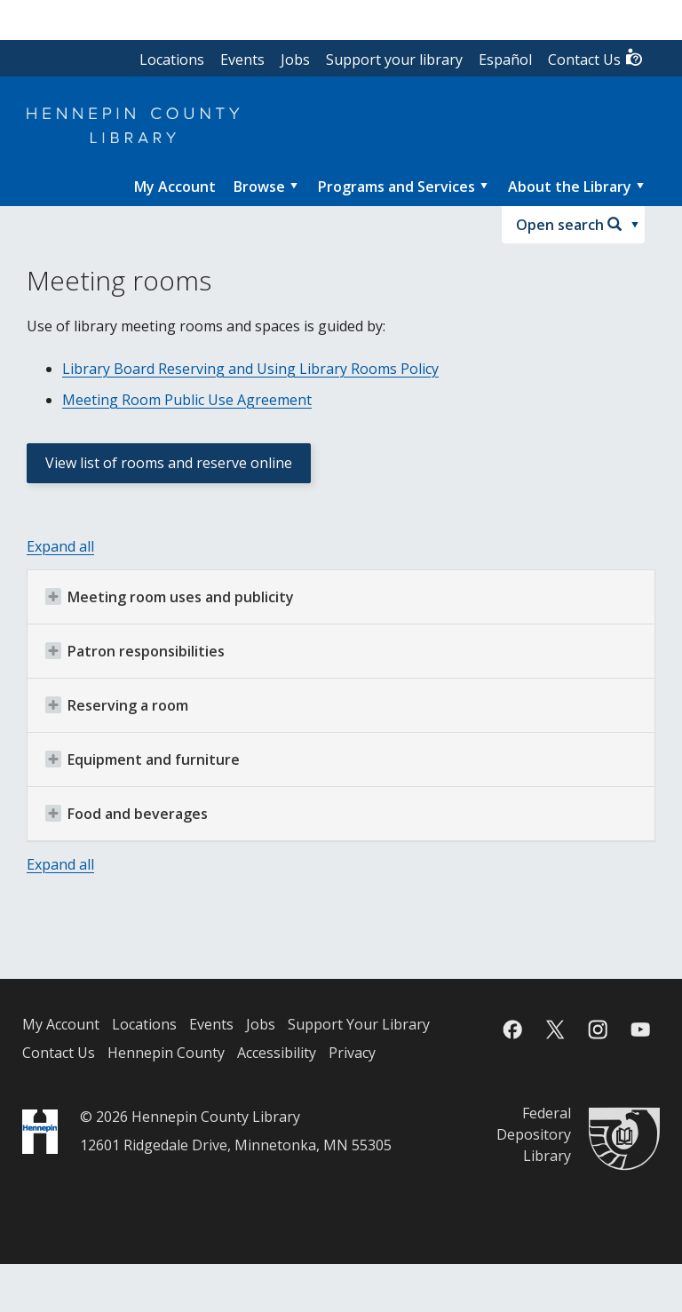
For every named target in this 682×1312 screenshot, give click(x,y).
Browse (259, 186)
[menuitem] (175, 186)
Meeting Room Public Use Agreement (187, 400)
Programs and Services (396, 186)
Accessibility (276, 1052)
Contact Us (596, 58)
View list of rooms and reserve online (168, 463)
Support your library (394, 59)
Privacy (352, 1052)
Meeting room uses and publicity (169, 597)
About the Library (569, 186)
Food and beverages (126, 813)
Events (242, 59)
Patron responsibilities (135, 651)
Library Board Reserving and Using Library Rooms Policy (250, 368)
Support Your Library (359, 1024)
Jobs (295, 59)
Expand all (60, 546)
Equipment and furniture (142, 759)
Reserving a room (116, 705)
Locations (171, 59)
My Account (60, 1024)
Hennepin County (166, 1052)
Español (505, 59)
